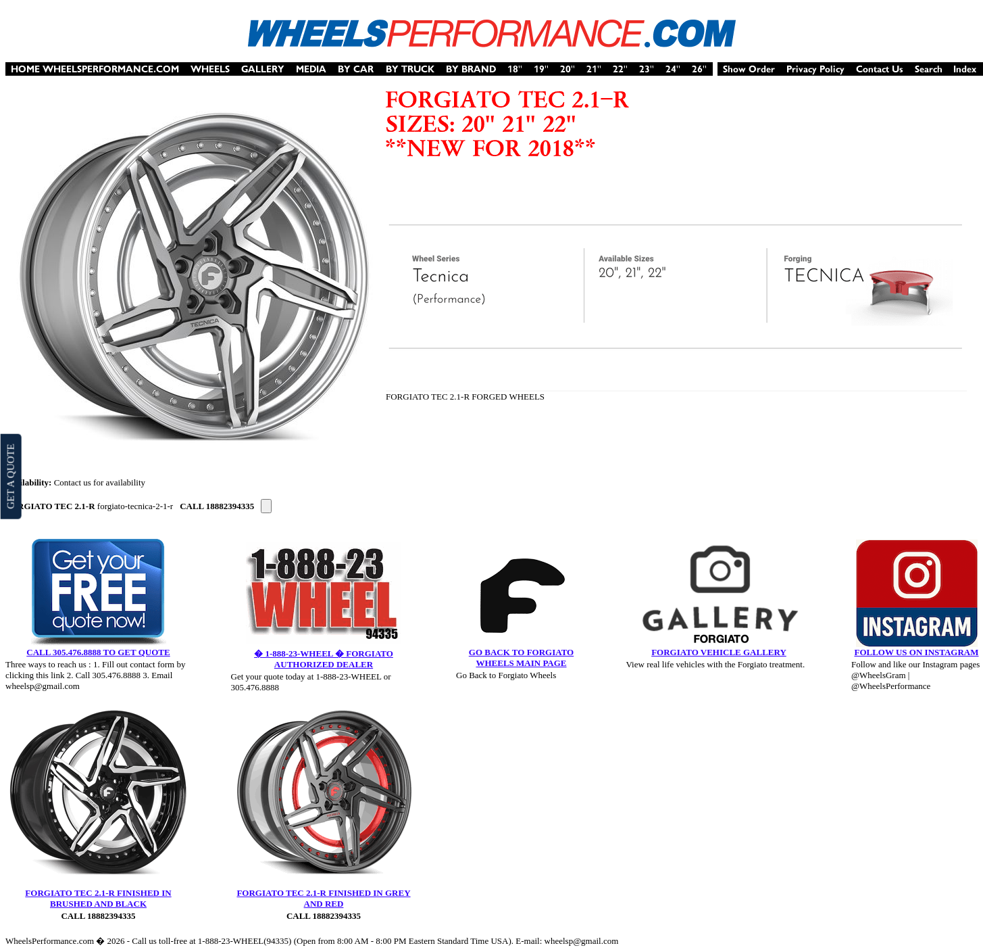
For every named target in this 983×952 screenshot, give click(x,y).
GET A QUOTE (10, 476)
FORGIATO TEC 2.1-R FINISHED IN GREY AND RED (323, 898)
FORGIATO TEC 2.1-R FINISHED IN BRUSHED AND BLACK (98, 898)
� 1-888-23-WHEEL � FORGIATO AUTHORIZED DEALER (323, 658)
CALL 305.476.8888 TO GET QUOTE (98, 652)
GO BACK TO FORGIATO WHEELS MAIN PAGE (521, 657)
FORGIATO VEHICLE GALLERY (718, 652)
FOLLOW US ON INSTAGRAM (916, 652)
